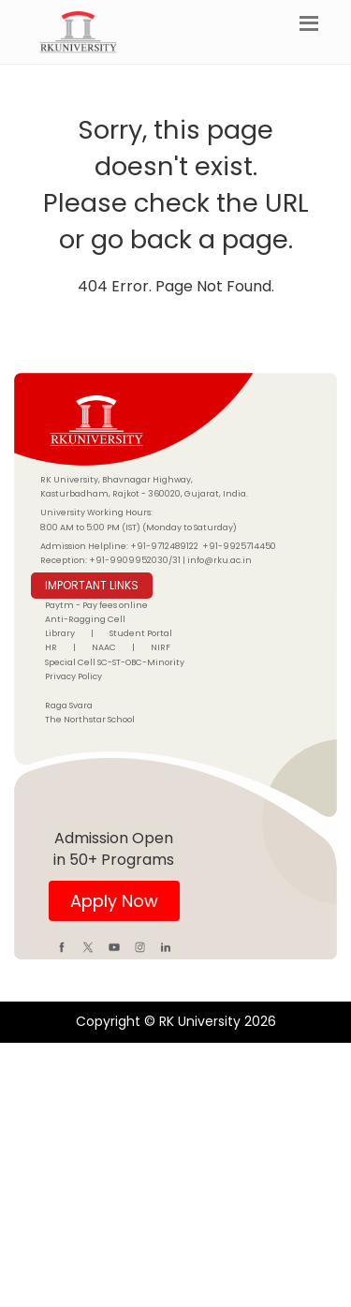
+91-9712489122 (164, 546)
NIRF (160, 647)
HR (51, 647)
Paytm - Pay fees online (96, 605)
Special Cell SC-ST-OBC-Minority (114, 662)
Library (60, 633)
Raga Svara (69, 705)
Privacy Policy (73, 676)
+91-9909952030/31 (136, 560)
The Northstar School (90, 719)
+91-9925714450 (239, 546)
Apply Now (114, 901)
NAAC (104, 647)
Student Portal (141, 633)
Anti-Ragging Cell (85, 619)
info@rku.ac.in (219, 560)
